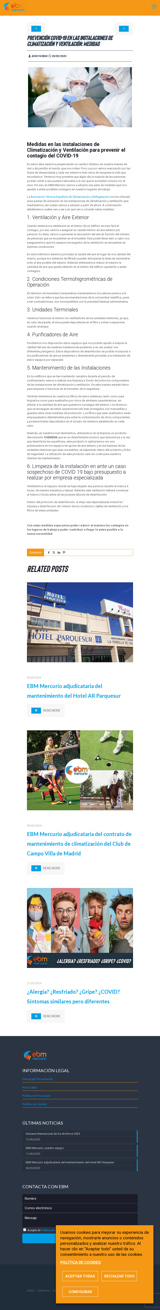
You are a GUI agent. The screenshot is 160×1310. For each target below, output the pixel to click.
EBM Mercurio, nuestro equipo (45, 1148)
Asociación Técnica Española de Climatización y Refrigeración (70, 196)
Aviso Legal (29, 1087)
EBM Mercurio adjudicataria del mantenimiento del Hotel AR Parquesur (70, 1162)
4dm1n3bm (40, 56)
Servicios (43, 1290)
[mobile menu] (154, 6)
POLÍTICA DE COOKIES (80, 1262)
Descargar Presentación (37, 1079)
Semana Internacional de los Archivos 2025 (53, 1133)
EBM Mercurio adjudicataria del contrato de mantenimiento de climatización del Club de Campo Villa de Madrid (79, 844)
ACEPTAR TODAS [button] (80, 1276)
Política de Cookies (34, 1104)
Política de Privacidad (36, 1095)
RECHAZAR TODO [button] (119, 1276)
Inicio (30, 1290)
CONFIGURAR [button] (80, 1292)
